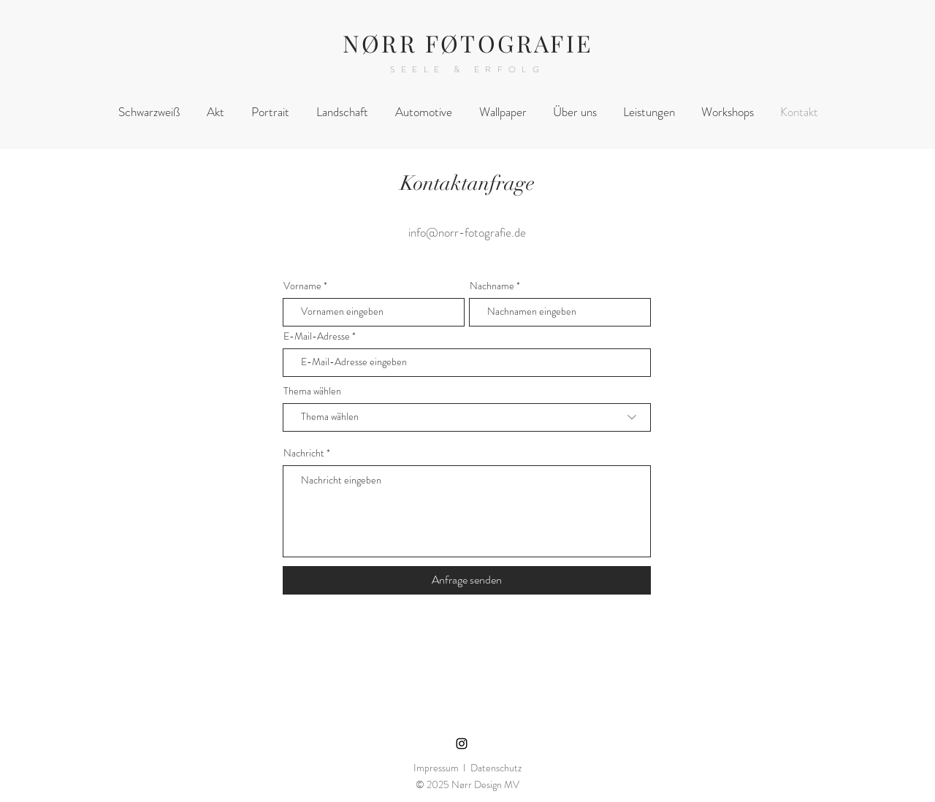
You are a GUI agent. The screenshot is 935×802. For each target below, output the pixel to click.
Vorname (302, 285)
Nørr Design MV (485, 784)
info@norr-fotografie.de (467, 232)
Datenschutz (496, 767)
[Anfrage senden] (467, 580)
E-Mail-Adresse (316, 336)
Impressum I (441, 767)
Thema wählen (312, 391)
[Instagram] (461, 743)
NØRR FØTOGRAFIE (467, 42)
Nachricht (303, 453)
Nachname (492, 285)
